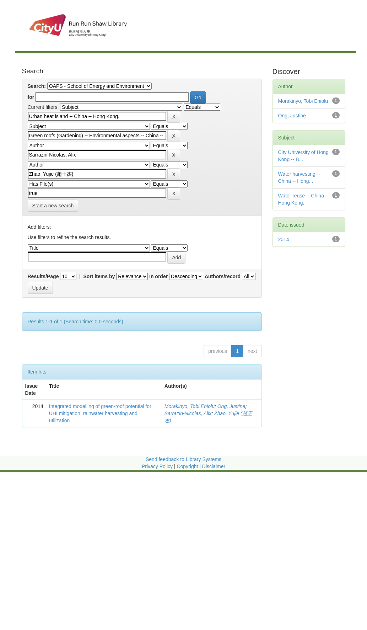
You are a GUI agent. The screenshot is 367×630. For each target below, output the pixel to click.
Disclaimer (213, 466)
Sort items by (99, 276)
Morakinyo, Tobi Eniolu (189, 406)
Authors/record (223, 276)
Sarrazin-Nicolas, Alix (188, 413)
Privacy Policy (157, 466)
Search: (37, 86)
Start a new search (53, 205)
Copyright (188, 466)
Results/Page (43, 276)
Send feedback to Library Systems (183, 459)
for (31, 97)
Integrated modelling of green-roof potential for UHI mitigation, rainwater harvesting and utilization (100, 413)
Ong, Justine (231, 406)
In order (158, 276)
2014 (283, 239)
